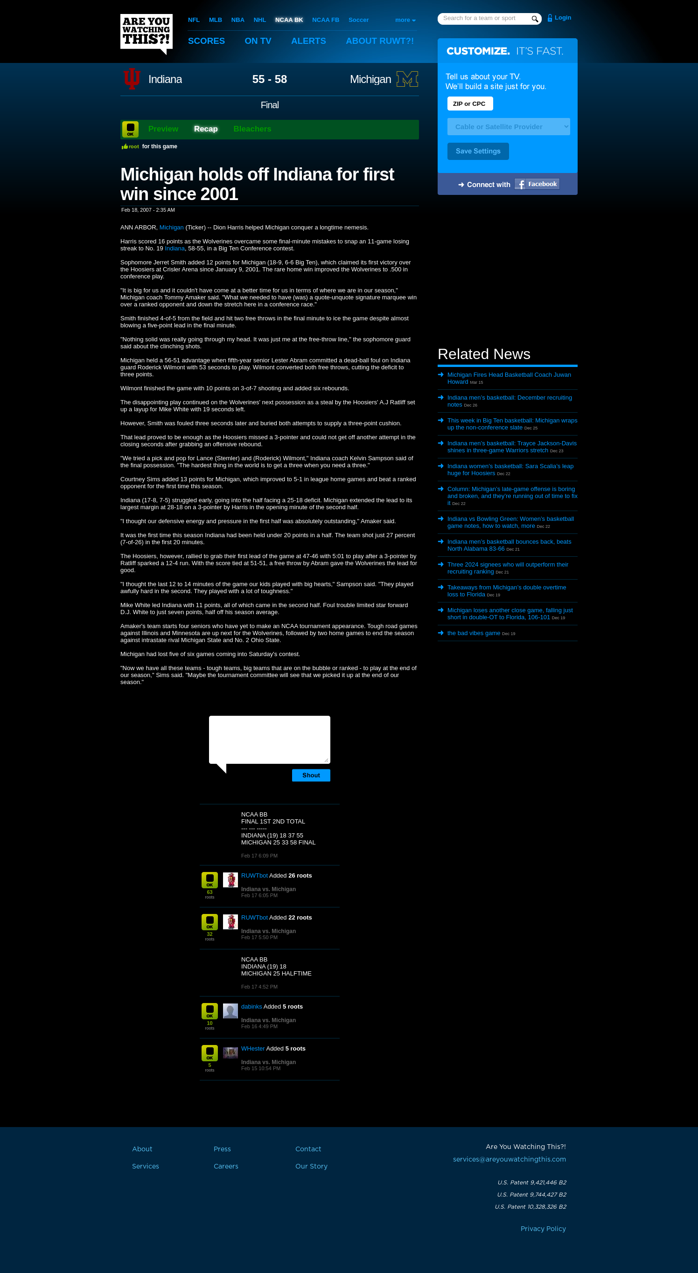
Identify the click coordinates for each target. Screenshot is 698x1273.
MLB (215, 19)
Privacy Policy (543, 1229)
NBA (237, 19)
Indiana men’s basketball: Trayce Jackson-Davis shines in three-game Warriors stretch (512, 447)
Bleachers (253, 129)
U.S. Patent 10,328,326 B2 (530, 1207)
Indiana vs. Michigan (268, 889)
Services (145, 1166)
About (381, 41)
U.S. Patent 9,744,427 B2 (531, 1194)
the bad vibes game (473, 633)
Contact (308, 1149)
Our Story (311, 1166)
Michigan (370, 79)
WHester (253, 1048)
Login (563, 17)
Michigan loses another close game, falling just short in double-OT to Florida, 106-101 (510, 614)
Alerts (310, 41)
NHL (260, 19)
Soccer (359, 19)
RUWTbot (254, 875)
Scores (206, 41)
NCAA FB (325, 19)
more (402, 19)
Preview (163, 129)
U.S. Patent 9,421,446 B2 (531, 1182)
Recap (206, 129)
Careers (226, 1166)
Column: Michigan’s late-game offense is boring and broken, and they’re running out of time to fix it (512, 495)
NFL (194, 19)
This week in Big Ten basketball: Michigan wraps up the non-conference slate (512, 424)
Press (222, 1149)
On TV (258, 41)
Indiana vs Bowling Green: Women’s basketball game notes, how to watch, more (510, 522)
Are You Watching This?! (146, 34)
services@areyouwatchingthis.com (509, 1159)
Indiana (165, 79)
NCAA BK (289, 19)
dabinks (251, 1006)
